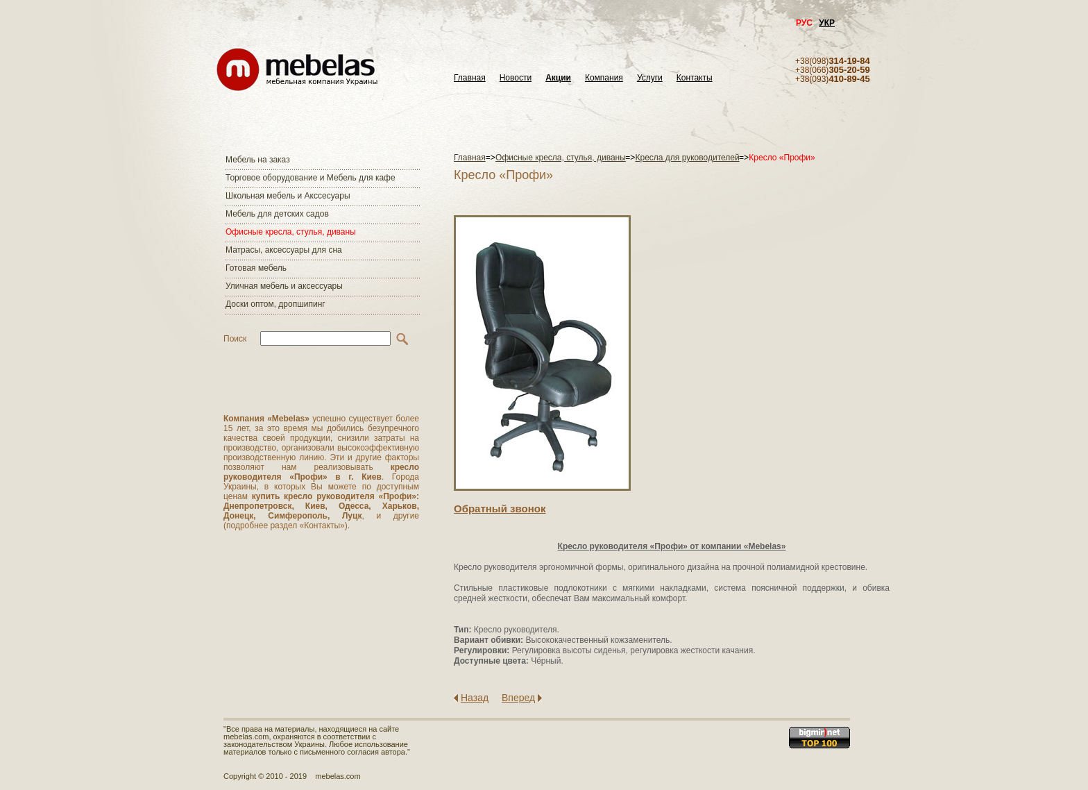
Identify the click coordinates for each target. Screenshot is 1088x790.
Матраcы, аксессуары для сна (284, 250)
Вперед (518, 697)
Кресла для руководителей (688, 157)
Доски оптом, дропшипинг (275, 304)
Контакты (695, 78)
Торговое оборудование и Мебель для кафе (311, 178)
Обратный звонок (499, 508)
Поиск (234, 339)
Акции (558, 78)
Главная (470, 78)
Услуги (650, 78)
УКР (827, 23)
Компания (604, 78)
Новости (516, 78)
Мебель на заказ (258, 160)
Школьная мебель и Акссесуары (288, 196)
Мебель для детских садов (277, 214)
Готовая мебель (256, 268)
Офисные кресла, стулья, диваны (291, 232)
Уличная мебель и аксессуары (284, 286)
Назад (474, 697)
